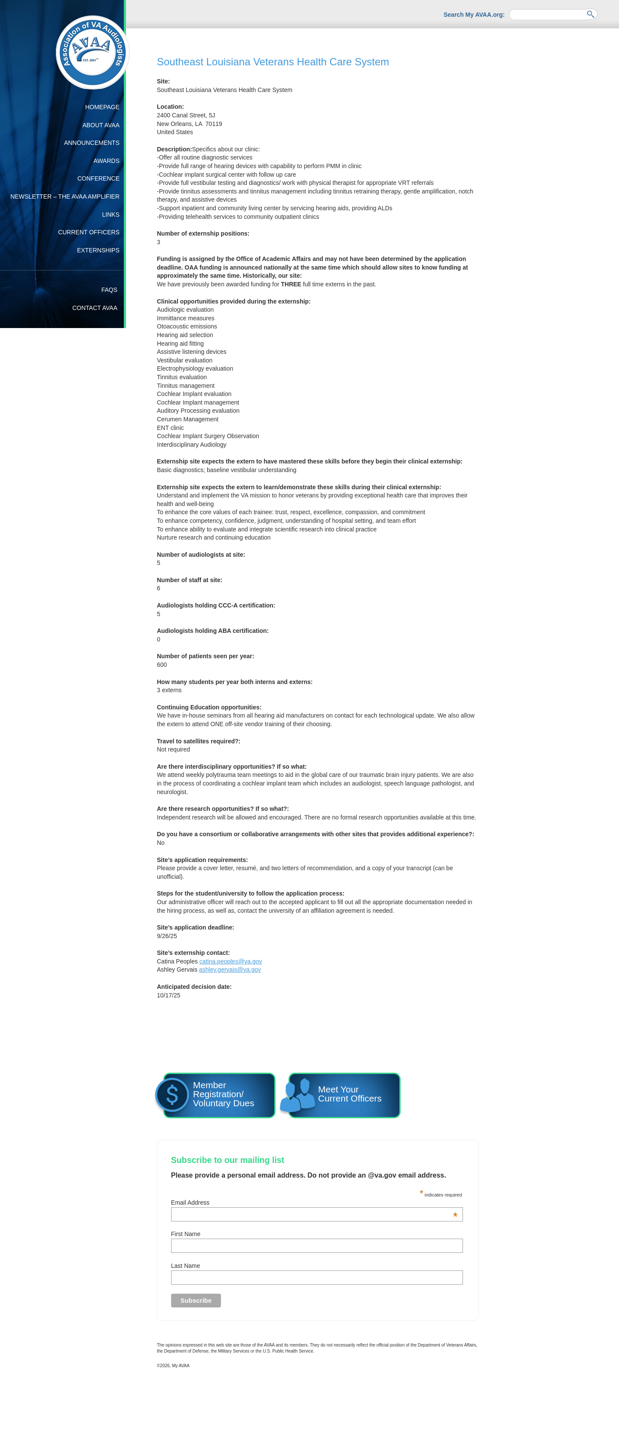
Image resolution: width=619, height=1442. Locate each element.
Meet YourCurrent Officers (335, 1097)
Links (111, 214)
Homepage (102, 107)
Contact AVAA (94, 307)
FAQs (109, 289)
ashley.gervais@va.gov (230, 969)
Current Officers (89, 232)
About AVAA (101, 125)
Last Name (185, 1265)
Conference (98, 178)
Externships (98, 250)
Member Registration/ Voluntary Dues (208, 1097)
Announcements (92, 142)
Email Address (314, 1202)
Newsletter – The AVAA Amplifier (65, 196)
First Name (185, 1233)
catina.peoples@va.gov (230, 961)
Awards (107, 160)
